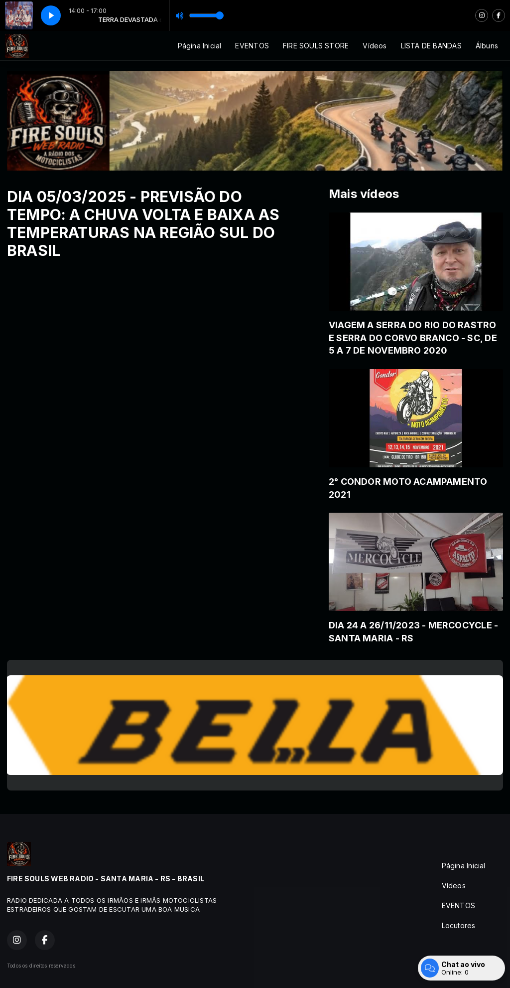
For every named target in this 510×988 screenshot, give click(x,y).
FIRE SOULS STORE (316, 45)
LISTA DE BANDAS (431, 45)
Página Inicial (200, 45)
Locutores (459, 925)
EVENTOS (251, 45)
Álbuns (487, 45)
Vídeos (374, 45)
